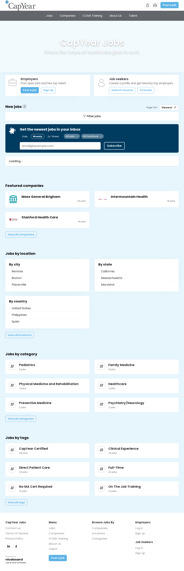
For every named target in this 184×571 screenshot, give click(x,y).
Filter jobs (94, 116)
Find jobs (146, 90)
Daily (25, 136)
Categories (99, 538)
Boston (17, 278)
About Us (115, 16)
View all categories (21, 419)
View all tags (16, 502)
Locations (98, 533)
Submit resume (122, 90)
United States (21, 308)
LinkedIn (8, 546)
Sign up (48, 90)
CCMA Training (92, 16)
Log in (139, 528)
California (107, 271)
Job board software (15, 563)
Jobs (49, 16)
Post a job (169, 5)
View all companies (21, 234)
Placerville (19, 285)
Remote (17, 271)
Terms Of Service (16, 533)
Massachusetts (111, 278)
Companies (67, 16)
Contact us (13, 528)
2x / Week (53, 136)
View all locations (20, 335)
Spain (15, 321)
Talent (133, 16)
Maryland (107, 285)
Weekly (37, 136)
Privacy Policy (14, 538)
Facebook (16, 546)
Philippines (19, 315)
